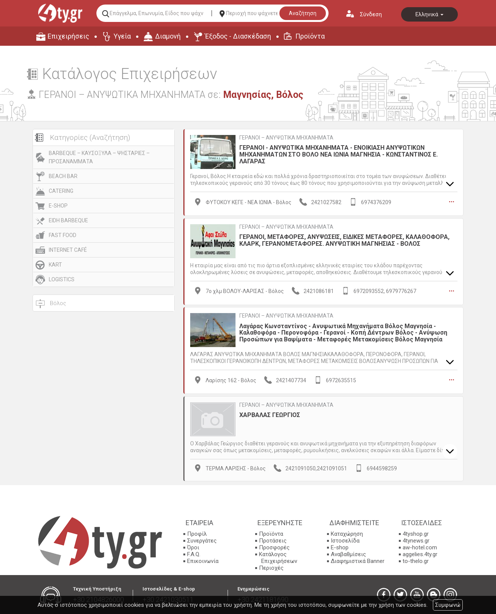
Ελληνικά (429, 14)
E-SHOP (58, 206)
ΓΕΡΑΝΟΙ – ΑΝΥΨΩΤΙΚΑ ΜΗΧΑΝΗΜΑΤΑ (286, 138)
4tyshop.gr (416, 533)
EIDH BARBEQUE (68, 220)
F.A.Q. (193, 553)
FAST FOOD (62, 235)
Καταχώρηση (347, 533)
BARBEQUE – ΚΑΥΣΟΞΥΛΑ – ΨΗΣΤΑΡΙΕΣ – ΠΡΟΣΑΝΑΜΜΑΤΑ (99, 157)
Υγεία (122, 36)
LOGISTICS (61, 279)
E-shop (340, 546)
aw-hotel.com (420, 546)
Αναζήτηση (302, 13)
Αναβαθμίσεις (348, 553)
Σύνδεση (371, 14)
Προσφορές (274, 546)
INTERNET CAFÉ (68, 250)
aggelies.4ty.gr (420, 553)
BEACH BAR (63, 176)
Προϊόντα (310, 36)
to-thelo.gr (416, 560)
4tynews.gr (416, 539)
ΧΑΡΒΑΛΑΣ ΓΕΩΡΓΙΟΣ (269, 414)
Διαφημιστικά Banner (357, 560)
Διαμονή (168, 36)
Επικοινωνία (203, 560)
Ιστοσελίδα (345, 539)
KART (55, 265)
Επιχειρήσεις (68, 36)
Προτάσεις (273, 539)
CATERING (61, 191)
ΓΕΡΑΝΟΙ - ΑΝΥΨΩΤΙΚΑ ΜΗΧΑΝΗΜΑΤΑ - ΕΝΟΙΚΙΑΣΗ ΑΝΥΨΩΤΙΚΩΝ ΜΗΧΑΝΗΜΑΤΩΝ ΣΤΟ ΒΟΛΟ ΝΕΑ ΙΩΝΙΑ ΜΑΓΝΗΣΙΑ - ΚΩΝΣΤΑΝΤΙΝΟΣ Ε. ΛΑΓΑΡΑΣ (338, 154)
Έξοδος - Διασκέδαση (238, 36)
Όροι (193, 546)
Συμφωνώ (447, 605)
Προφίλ (197, 533)
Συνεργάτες (202, 539)
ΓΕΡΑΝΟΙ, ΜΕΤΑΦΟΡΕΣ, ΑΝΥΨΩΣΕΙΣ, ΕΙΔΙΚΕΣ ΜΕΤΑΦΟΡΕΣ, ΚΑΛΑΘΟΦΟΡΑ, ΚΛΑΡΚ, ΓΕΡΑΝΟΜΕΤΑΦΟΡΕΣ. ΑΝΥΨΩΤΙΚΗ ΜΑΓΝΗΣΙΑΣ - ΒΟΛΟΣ (344, 240)
